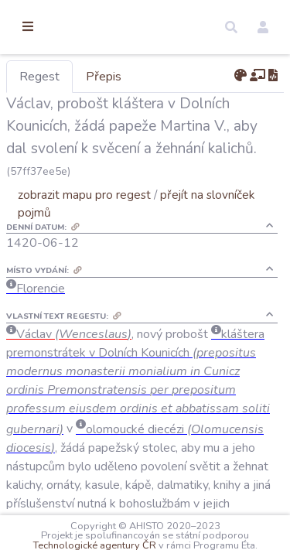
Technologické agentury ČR (209, 535)
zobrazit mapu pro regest (164, 217)
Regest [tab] (120, 76)
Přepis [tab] (184, 76)
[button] (231, 27)
